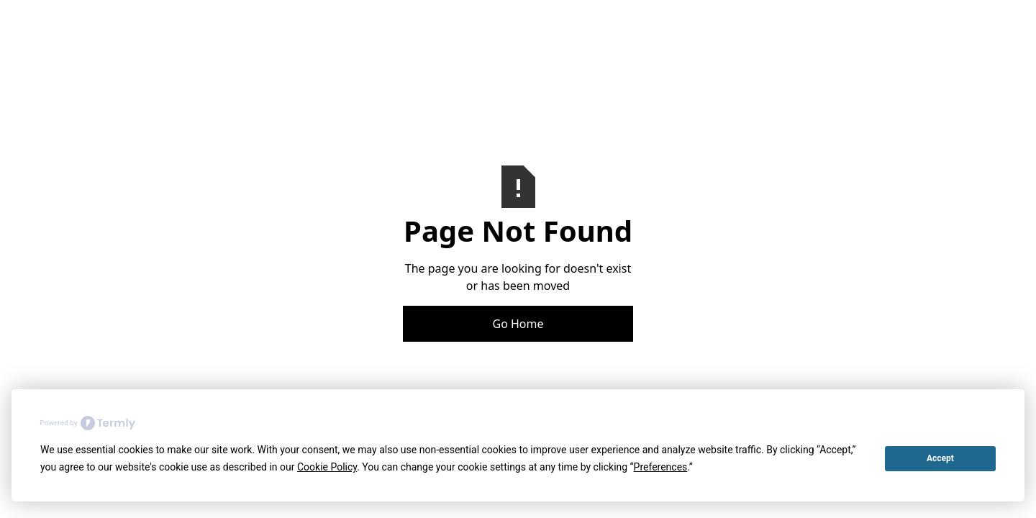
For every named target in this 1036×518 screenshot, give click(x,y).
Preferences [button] (661, 467)
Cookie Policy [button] (327, 467)
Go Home (517, 324)
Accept (940, 458)
